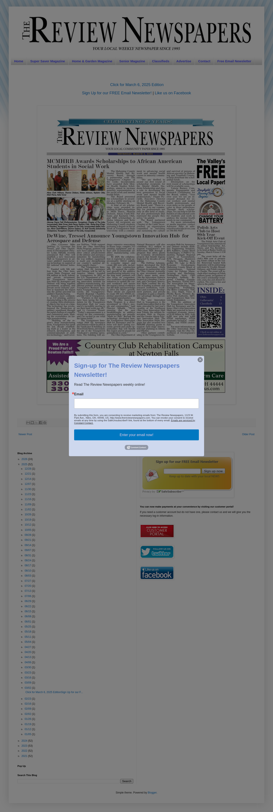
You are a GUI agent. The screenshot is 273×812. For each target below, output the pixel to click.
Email (79, 394)
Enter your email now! (137, 435)
